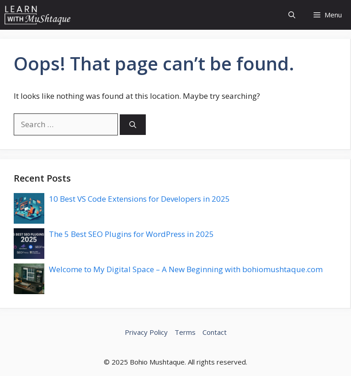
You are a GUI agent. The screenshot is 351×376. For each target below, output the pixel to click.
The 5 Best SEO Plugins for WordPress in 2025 (131, 234)
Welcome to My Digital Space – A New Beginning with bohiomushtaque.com (186, 269)
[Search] (133, 124)
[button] (291, 15)
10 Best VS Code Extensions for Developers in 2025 (139, 198)
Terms (185, 332)
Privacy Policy (146, 332)
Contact (214, 332)
